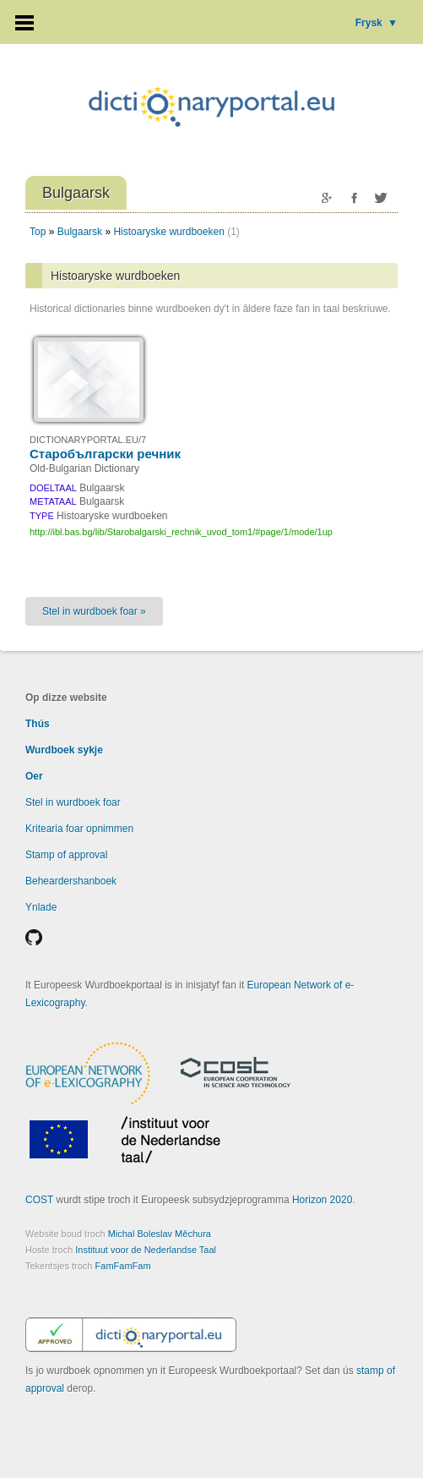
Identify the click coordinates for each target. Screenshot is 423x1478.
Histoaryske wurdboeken (168, 232)
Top (38, 232)
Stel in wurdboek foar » (94, 611)
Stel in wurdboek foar (73, 802)
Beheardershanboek (71, 881)
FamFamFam (123, 1266)
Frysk (376, 23)
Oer (34, 776)
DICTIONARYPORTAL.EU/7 (88, 440)
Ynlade (41, 907)
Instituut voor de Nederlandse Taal (145, 1250)
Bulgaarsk (79, 232)
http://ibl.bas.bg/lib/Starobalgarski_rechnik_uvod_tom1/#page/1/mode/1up (181, 532)
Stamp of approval (66, 855)
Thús (37, 724)
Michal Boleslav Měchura (159, 1234)
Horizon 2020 (322, 1200)
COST (39, 1200)
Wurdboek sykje (64, 750)
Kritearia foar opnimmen (79, 829)
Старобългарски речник (105, 453)
